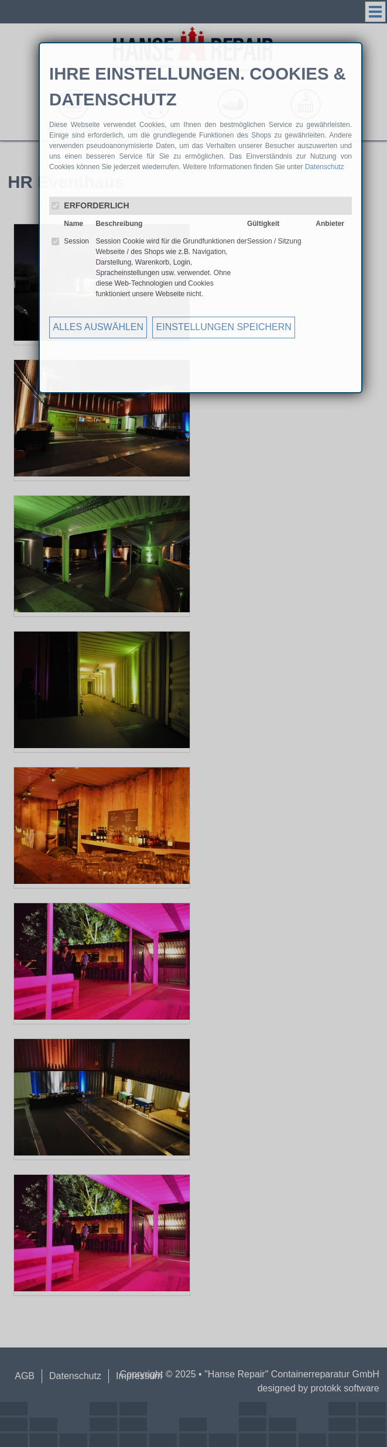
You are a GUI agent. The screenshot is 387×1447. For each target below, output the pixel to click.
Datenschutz (324, 167)
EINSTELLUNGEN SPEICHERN (224, 327)
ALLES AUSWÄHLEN (98, 327)
